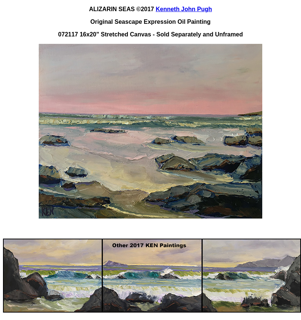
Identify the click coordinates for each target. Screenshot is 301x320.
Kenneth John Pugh (184, 9)
